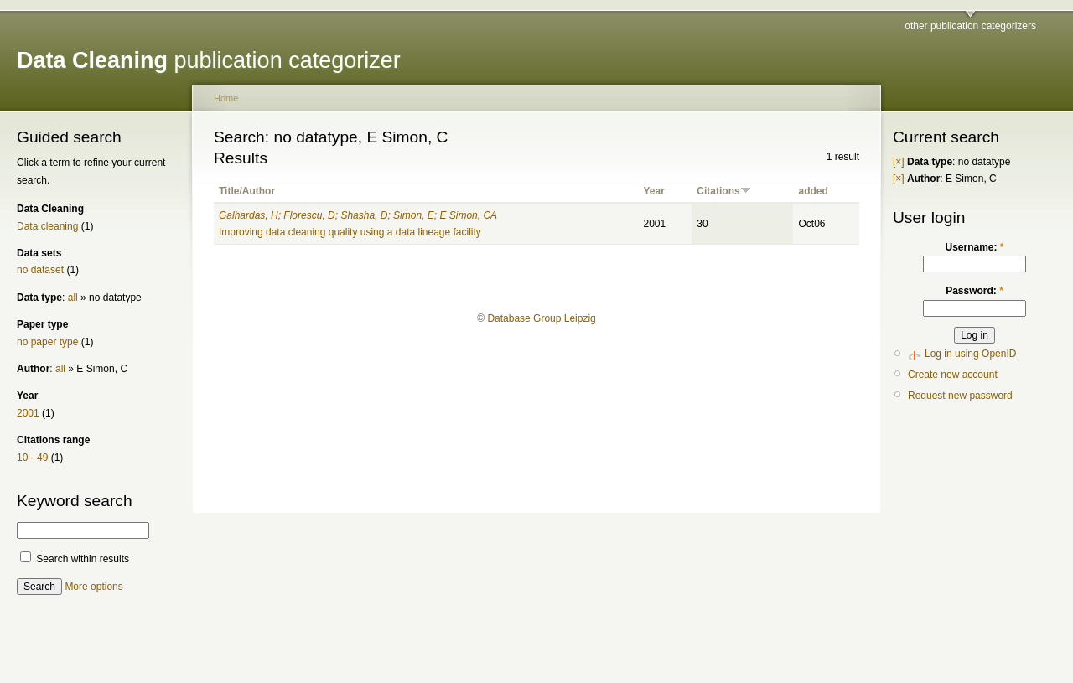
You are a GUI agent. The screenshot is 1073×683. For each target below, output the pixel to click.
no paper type (47, 342)
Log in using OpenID (970, 354)
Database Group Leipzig (541, 318)
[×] (899, 162)
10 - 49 (32, 457)
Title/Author (247, 191)
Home (226, 98)
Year (653, 191)
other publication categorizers (970, 26)
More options (93, 586)
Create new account (953, 374)
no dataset (40, 270)
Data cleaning (47, 226)
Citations (723, 191)
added (812, 191)
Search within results (74, 559)
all (73, 297)
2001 (28, 413)
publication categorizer (209, 60)
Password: (974, 291)
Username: (974, 247)
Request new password (960, 395)
